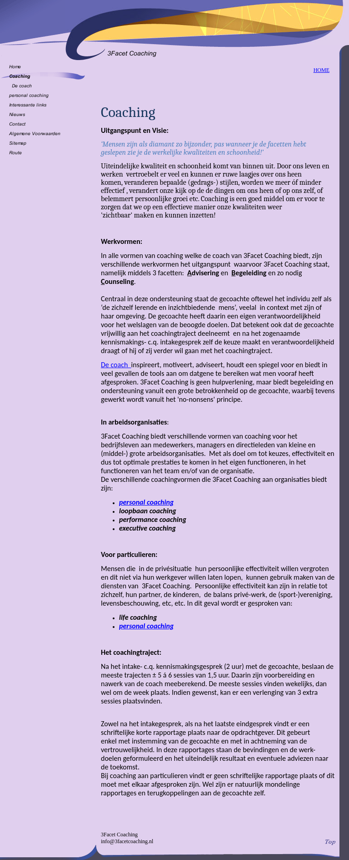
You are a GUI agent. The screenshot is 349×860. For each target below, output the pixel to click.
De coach (116, 364)
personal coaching (146, 502)
